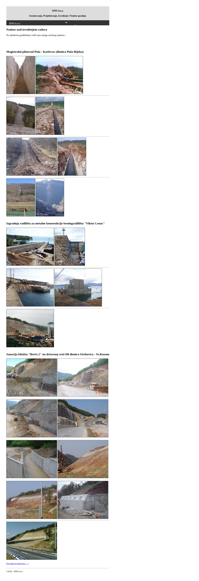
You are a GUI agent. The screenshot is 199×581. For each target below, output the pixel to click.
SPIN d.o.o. (15, 23)
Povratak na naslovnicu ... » (17, 564)
